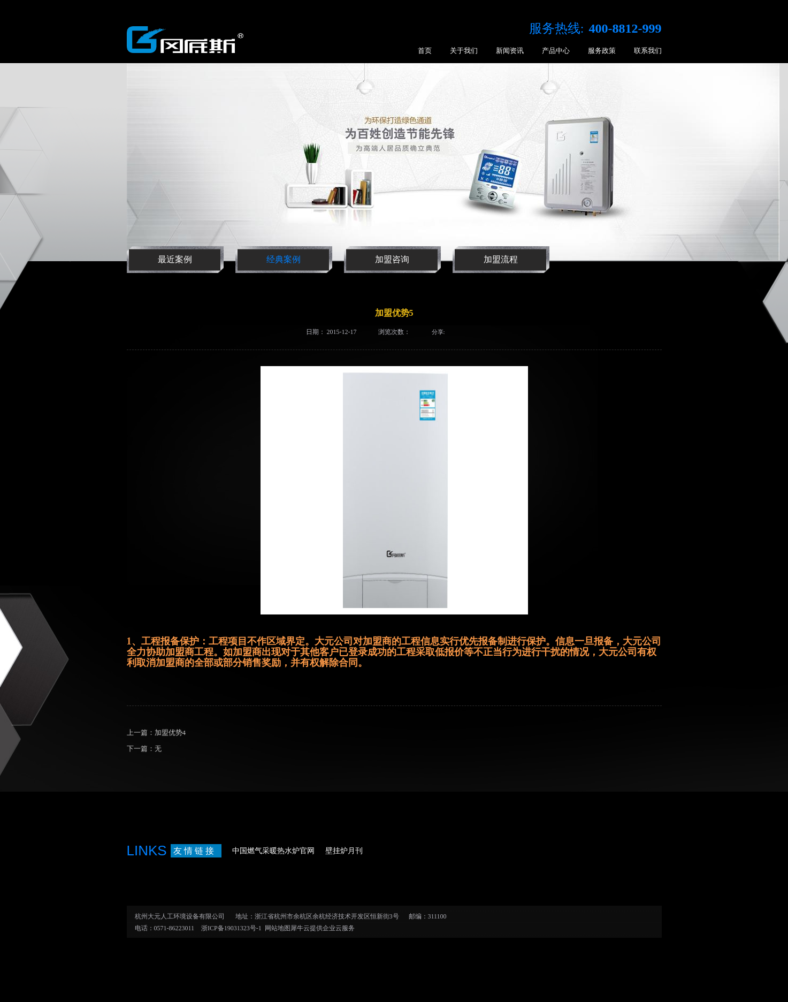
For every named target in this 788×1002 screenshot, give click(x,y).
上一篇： (156, 732)
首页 (425, 51)
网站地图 (276, 928)
